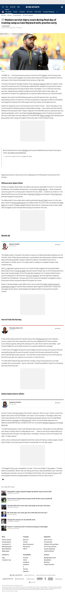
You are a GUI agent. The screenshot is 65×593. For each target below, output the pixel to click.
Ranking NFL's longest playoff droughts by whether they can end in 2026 (29, 491)
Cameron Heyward (39, 84)
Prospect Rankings (17, 15)
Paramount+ (26, 546)
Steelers (44, 75)
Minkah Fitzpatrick (49, 423)
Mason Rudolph (45, 115)
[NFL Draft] (29, 12)
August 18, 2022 (27, 156)
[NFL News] (8, 12)
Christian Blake (20, 271)
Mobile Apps (5, 551)
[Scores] (15, 12)
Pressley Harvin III (16, 328)
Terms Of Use (48, 540)
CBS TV (25, 549)
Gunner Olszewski (33, 276)
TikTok (25, 560)
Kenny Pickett (43, 200)
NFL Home (3, 15)
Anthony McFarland (18, 203)
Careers (25, 542)
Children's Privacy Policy (51, 544)
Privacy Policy (48, 542)
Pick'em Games (6, 540)
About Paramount (28, 544)
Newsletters (47, 560)
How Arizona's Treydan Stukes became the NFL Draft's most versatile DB (29, 499)
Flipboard (26, 571)
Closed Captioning (49, 549)
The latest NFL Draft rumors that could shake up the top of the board (28, 506)
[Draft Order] (37, 12)
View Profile (57, 244)
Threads (25, 569)
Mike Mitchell (26, 420)
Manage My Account (50, 558)
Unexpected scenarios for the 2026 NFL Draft (21, 520)
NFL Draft (9, 15)
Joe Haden (15, 420)
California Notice (49, 551)
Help (3, 558)
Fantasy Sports (6, 542)
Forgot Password (49, 564)
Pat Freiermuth (57, 194)
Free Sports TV (6, 544)
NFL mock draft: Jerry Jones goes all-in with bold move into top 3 (27, 513)
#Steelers (26, 150)
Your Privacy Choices (50, 546)
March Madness (6, 549)
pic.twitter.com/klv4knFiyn (17, 153)
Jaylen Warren (43, 189)
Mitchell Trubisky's (35, 194)
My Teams (47, 562)
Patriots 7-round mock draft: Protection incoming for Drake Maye (27, 527)
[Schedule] (22, 12)
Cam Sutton (19, 413)
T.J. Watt (7, 268)
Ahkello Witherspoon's (34, 113)
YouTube (25, 558)
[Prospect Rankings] (48, 12)
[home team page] (7, 247)
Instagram (26, 562)
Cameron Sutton (15, 402)
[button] (57, 12)
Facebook (26, 564)
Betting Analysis (7, 546)
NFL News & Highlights (28, 15)
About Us (25, 540)
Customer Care (6, 560)
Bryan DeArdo (6, 26)
